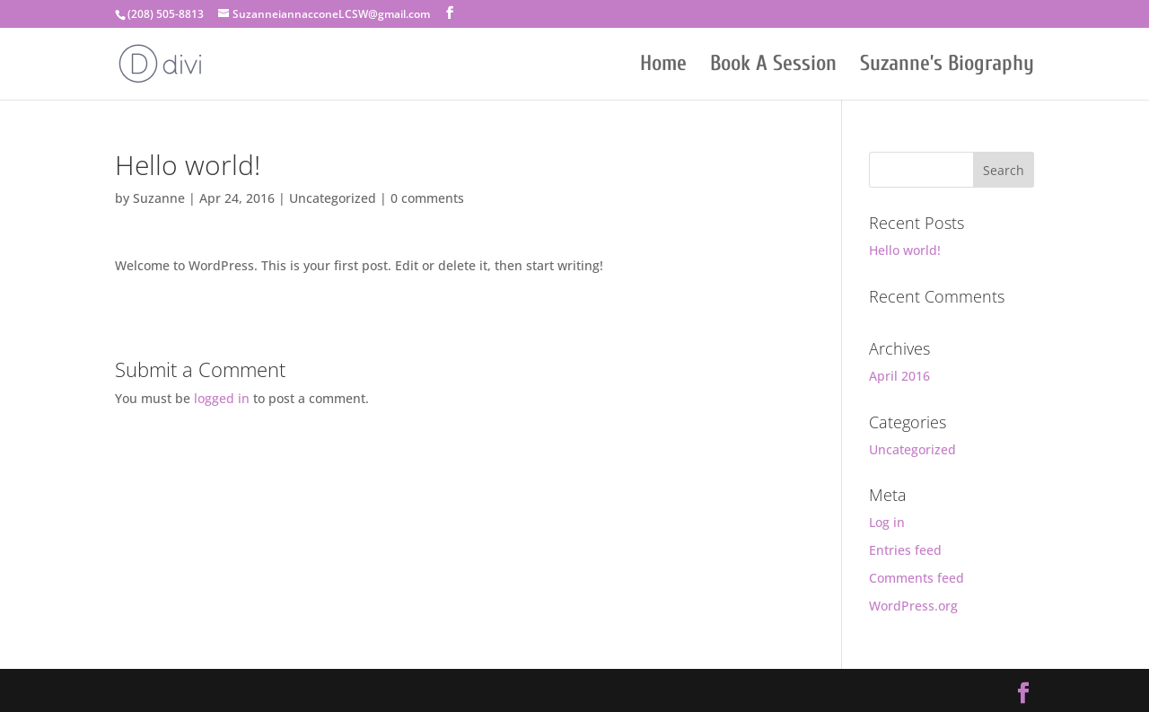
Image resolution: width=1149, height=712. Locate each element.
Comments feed (916, 577)
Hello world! (905, 250)
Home (663, 66)
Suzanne (159, 198)
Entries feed (905, 549)
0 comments (427, 198)
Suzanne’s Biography (947, 66)
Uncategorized (332, 198)
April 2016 (899, 375)
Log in (887, 522)
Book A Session (773, 66)
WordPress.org (913, 605)
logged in (222, 398)
